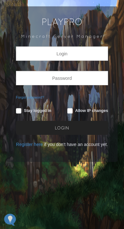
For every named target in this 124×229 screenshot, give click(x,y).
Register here (29, 144)
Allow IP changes (91, 110)
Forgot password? (30, 97)
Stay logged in (37, 110)
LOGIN (62, 128)
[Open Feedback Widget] (10, 219)
